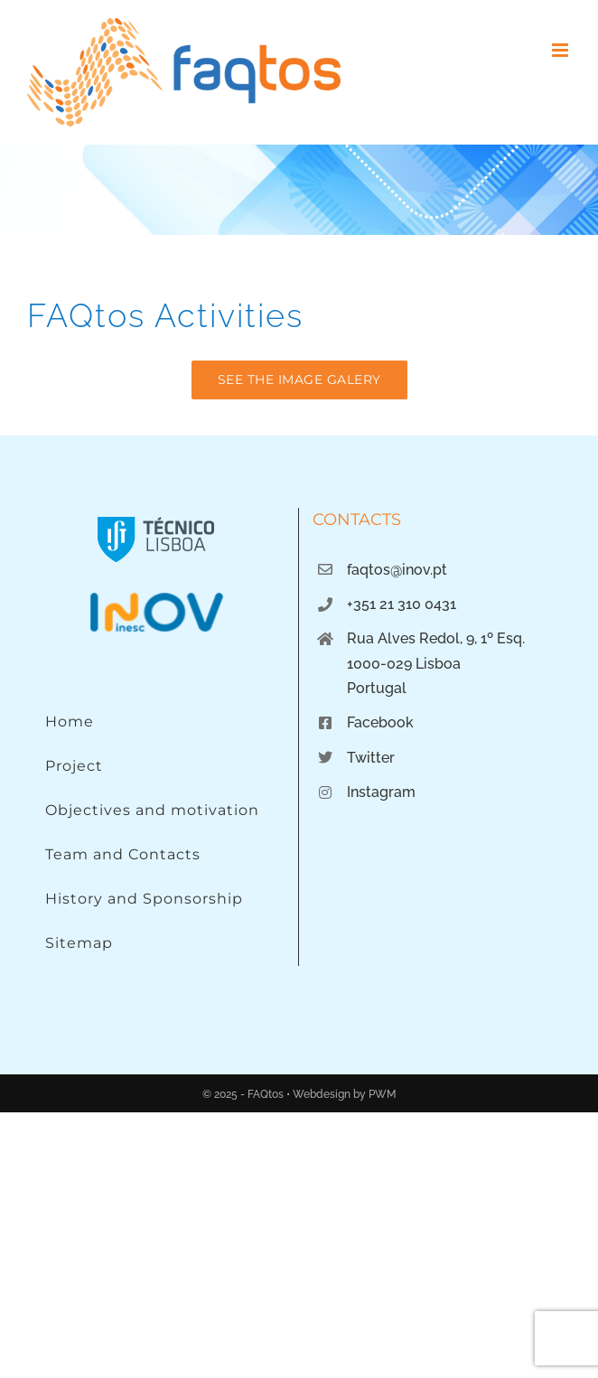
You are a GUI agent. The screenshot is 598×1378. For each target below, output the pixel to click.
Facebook (380, 722)
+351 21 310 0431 (401, 604)
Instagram (381, 792)
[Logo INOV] (156, 596)
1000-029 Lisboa (404, 663)
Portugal (376, 688)
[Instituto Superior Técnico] (156, 515)
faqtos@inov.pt (397, 569)
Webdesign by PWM (344, 1094)
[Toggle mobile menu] (561, 50)
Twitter (371, 757)
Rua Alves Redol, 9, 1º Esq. (436, 638)
